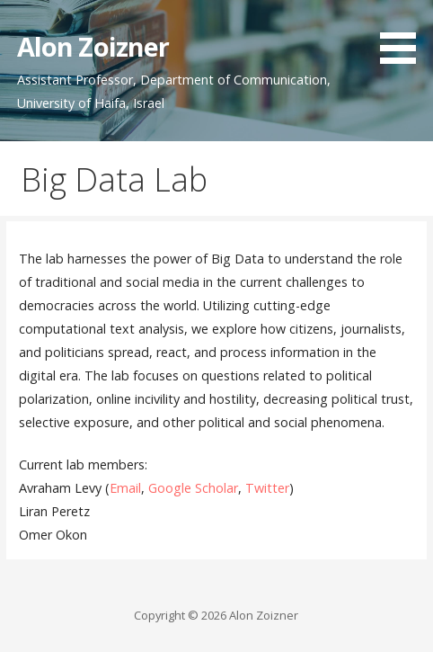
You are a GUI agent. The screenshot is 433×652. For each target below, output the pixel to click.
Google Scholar (193, 487)
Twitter (267, 487)
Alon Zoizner (93, 46)
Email (125, 487)
